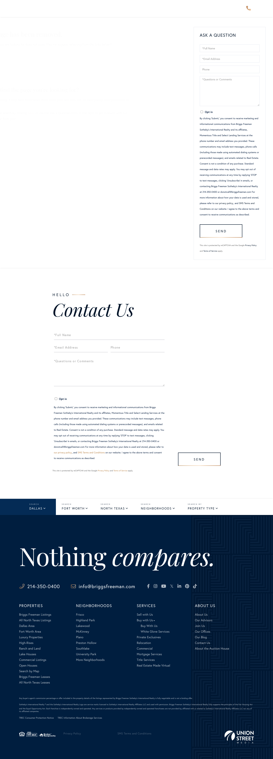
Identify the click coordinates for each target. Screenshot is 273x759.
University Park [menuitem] (86, 654)
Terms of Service (210, 251)
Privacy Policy (251, 245)
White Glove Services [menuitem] (155, 631)
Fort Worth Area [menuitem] (30, 631)
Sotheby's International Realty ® (32, 704)
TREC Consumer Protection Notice (36, 717)
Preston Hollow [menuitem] (86, 643)
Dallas (35, 508)
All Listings (22, 63)
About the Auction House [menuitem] (212, 648)
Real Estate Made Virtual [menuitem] (153, 665)
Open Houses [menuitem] (28, 665)
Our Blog (21, 75)
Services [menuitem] (164, 8)
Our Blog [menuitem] (201, 637)
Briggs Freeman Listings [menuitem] (35, 615)
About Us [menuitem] (187, 8)
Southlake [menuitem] (82, 648)
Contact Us (23, 80)
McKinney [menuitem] (82, 631)
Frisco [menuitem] (80, 615)
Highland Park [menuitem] (85, 620)
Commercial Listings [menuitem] (32, 660)
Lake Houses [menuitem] (27, 654)
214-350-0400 (248, 8)
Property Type (201, 508)
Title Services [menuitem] (146, 660)
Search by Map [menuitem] (29, 671)
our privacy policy (224, 203)
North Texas (113, 508)
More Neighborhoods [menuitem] (90, 660)
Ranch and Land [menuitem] (30, 648)
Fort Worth (73, 508)
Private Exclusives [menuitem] (149, 637)
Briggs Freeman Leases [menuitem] (34, 677)
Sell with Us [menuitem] (145, 615)
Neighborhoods (156, 508)
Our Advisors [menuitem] (116, 8)
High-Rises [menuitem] (26, 643)
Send (221, 231)
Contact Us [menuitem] (213, 8)
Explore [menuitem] (141, 8)
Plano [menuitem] (79, 637)
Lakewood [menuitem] (83, 626)
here (69, 113)
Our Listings (23, 69)
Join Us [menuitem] (200, 626)
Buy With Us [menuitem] (149, 626)
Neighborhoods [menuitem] (83, 8)
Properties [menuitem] (52, 8)
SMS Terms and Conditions (91, 452)
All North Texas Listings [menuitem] (35, 620)
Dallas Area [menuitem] (27, 626)
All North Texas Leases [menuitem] (34, 682)
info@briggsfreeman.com (107, 586)
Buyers (19, 58)
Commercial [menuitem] (145, 648)
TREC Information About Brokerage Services (80, 717)
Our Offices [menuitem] (202, 631)
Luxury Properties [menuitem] (31, 637)
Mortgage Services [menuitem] (149, 654)
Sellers (19, 52)
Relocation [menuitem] (144, 643)
